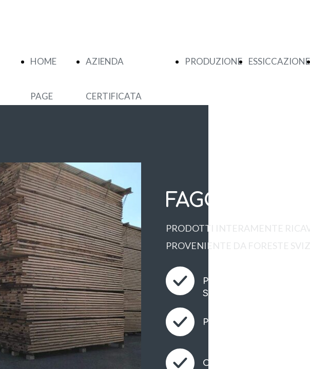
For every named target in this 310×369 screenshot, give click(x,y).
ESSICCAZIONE (279, 61)
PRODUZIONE (213, 61)
